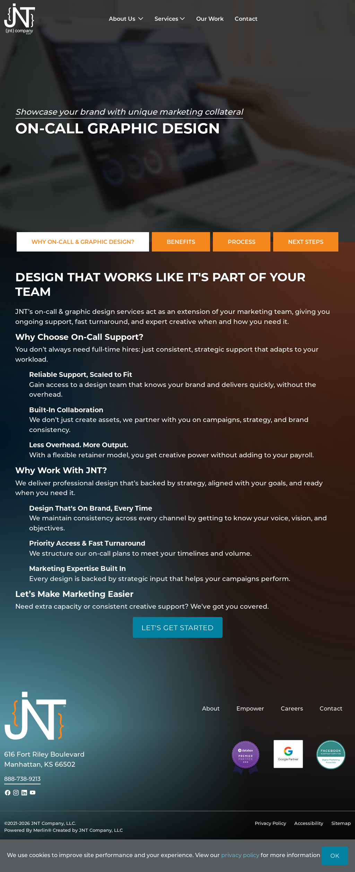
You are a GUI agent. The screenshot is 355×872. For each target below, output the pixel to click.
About (211, 708)
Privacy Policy (270, 823)
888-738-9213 (22, 778)
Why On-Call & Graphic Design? (83, 241)
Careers (292, 708)
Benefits (181, 241)
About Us (123, 18)
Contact (331, 708)
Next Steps (305, 241)
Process (242, 241)
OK (334, 855)
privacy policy (240, 854)
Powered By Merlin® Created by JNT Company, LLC (63, 830)
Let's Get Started (177, 627)
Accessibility (308, 823)
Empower (250, 708)
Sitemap (341, 823)
